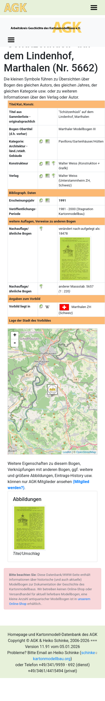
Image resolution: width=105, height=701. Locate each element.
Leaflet (67, 452)
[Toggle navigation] (94, 8)
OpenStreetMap (86, 452)
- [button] (14, 343)
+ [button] (14, 335)
